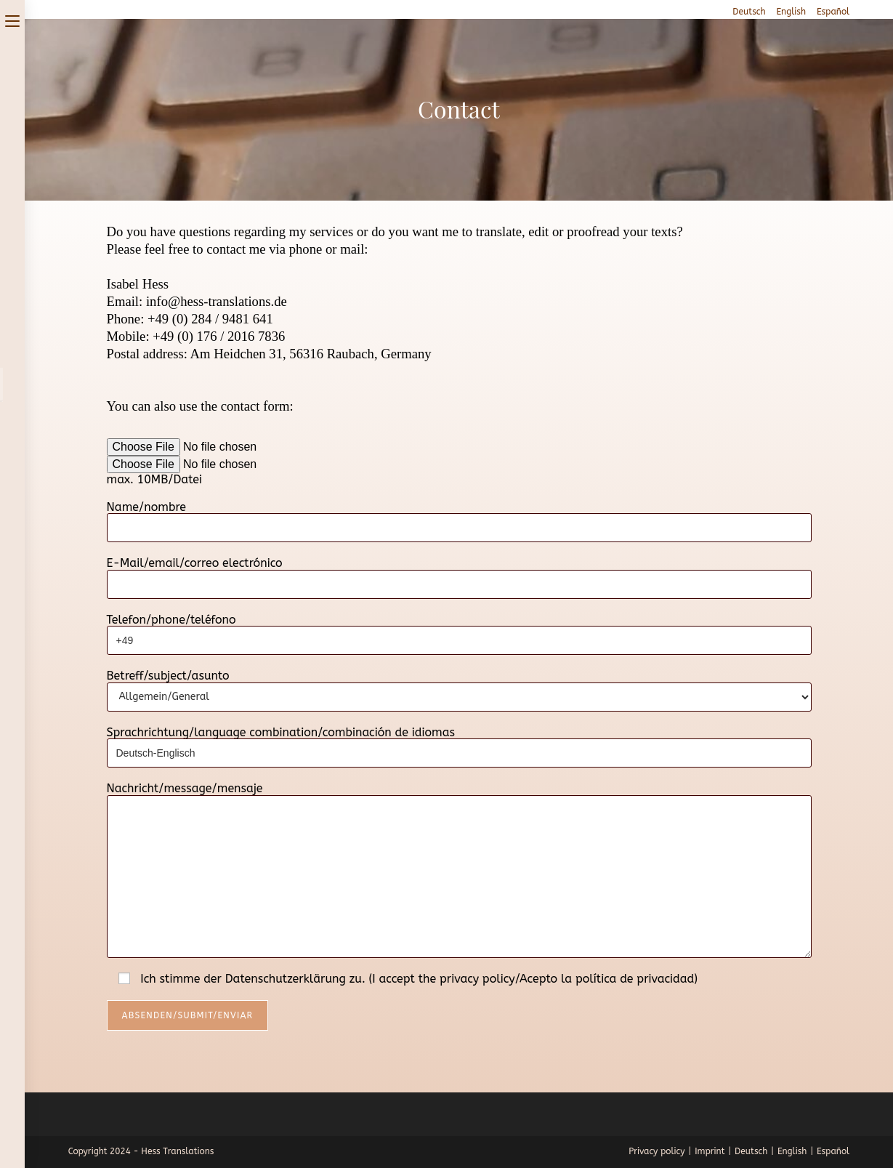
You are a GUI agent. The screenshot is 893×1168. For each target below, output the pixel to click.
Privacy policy (656, 1151)
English (792, 12)
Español (833, 12)
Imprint (709, 1151)
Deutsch (748, 12)
